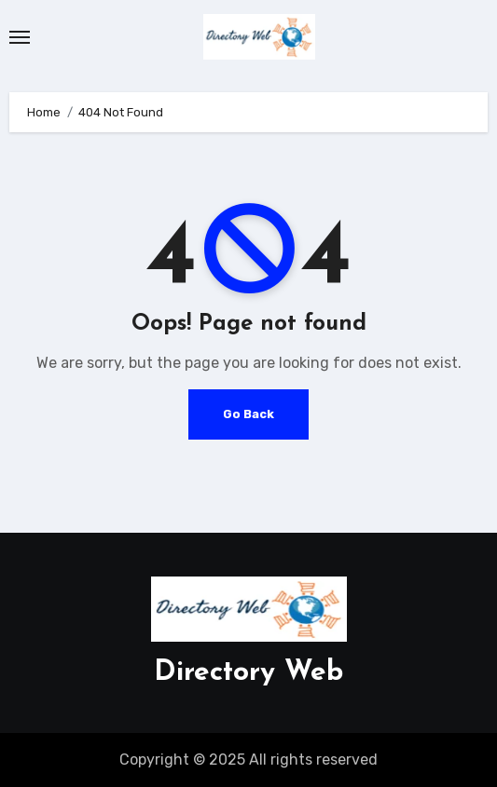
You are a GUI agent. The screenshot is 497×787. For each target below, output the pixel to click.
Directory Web (248, 672)
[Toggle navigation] (19, 37)
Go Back (248, 414)
